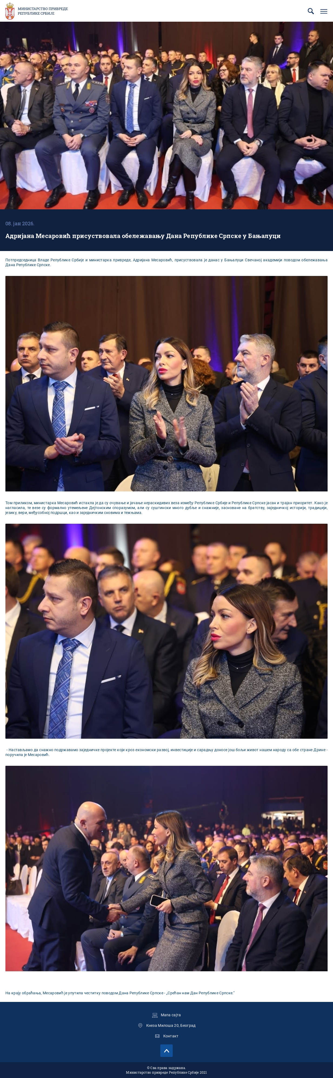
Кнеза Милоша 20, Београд (171, 1025)
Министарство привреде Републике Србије (43, 11)
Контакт (171, 1036)
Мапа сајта (171, 1015)
